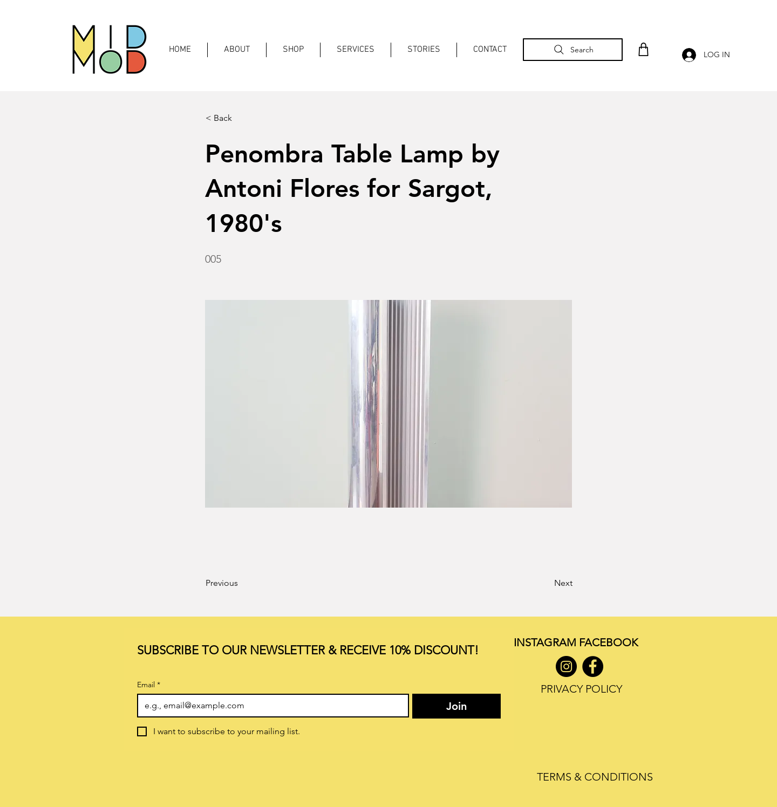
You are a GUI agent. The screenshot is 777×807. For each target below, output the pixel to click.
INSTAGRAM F (549, 642)
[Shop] (643, 49)
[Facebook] (592, 666)
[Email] (269, 705)
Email (148, 684)
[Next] (545, 583)
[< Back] (241, 118)
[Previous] (241, 583)
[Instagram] (566, 666)
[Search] (573, 49)
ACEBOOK (611, 642)
